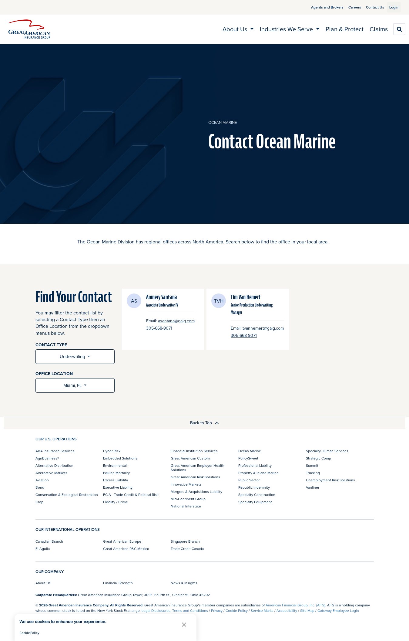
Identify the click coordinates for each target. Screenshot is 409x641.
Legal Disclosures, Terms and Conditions (175, 610)
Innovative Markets (186, 484)
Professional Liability (255, 465)
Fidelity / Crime (115, 501)
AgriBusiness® (47, 458)
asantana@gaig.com (176, 321)
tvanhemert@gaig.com (263, 328)
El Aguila (42, 548)
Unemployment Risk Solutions (330, 480)
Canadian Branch (49, 541)
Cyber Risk (111, 450)
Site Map (307, 610)
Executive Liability (117, 487)
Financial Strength (118, 582)
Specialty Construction (256, 494)
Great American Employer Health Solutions (197, 467)
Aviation (42, 480)
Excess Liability (115, 480)
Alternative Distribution (54, 465)
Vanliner (312, 487)
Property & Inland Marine (258, 472)
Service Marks (262, 610)
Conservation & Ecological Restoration (66, 494)
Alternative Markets (51, 472)
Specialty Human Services (327, 450)
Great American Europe (122, 541)
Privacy (217, 610)
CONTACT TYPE (51, 345)
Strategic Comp (318, 458)
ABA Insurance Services (55, 450)
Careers (347, 7)
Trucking (313, 472)
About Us (43, 582)
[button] (184, 624)
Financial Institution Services (194, 450)
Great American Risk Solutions (195, 477)
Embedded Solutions (120, 458)
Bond (39, 487)
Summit (312, 465)
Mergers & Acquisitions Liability (196, 491)
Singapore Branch (185, 541)
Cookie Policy (237, 610)
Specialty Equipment (255, 501)
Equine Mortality (116, 472)
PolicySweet (248, 458)
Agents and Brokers (320, 7)
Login (391, 7)
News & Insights (184, 582)
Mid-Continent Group (188, 498)
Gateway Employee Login (338, 610)
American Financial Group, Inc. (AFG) (295, 605)
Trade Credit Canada (187, 548)
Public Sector (249, 480)
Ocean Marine (222, 122)
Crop (39, 501)
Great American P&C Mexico (126, 548)
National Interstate (186, 506)
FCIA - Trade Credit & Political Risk (131, 494)
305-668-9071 (159, 328)
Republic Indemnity (254, 487)
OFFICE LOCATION (54, 374)
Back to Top (204, 423)
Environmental (115, 465)
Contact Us (368, 7)
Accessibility (287, 610)
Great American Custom (190, 458)
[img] (29, 29)
